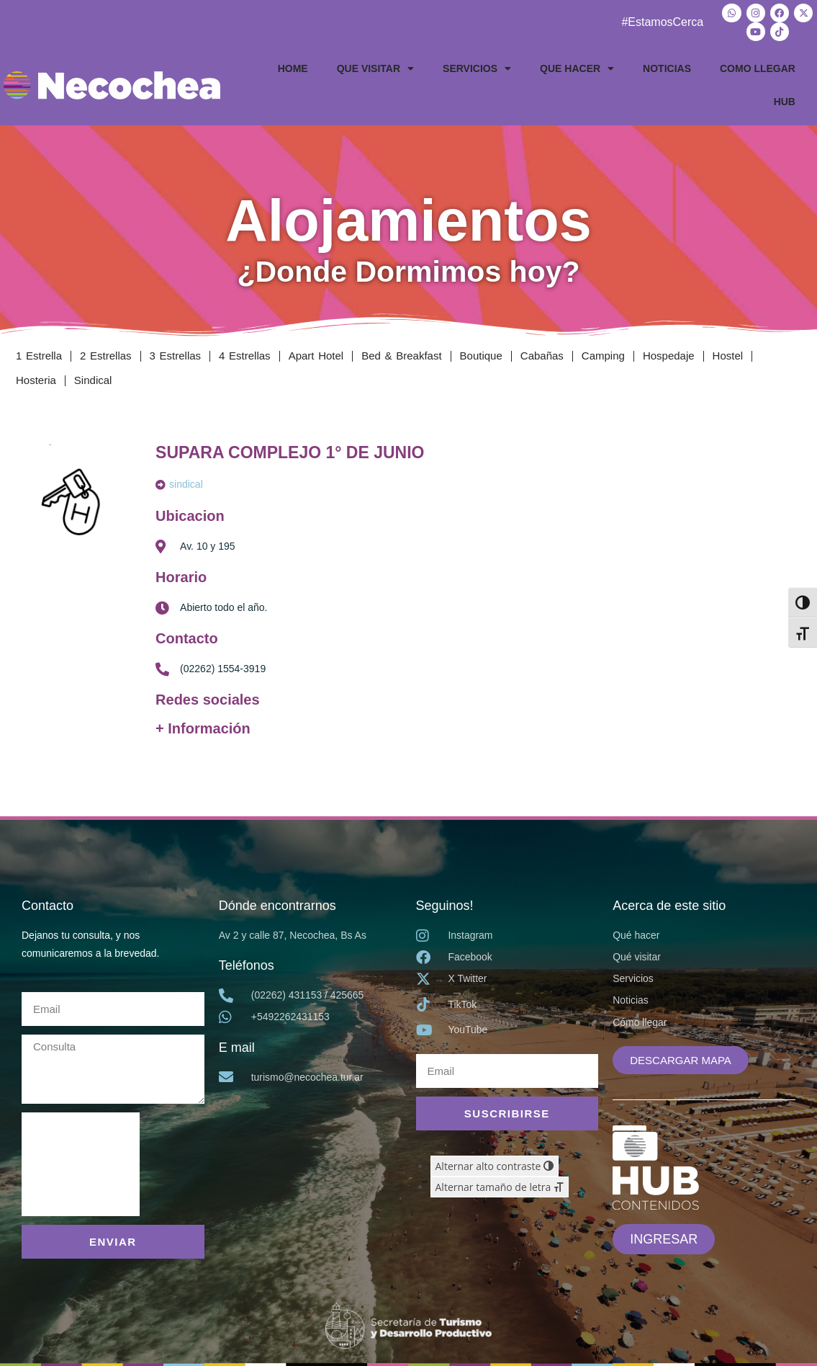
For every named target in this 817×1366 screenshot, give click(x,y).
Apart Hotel (316, 355)
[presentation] (81, 1163)
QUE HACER (577, 68)
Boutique (481, 355)
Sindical (93, 380)
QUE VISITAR (375, 68)
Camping (603, 355)
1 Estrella (39, 355)
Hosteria (36, 380)
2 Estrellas (106, 355)
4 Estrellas (245, 355)
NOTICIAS (667, 68)
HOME (293, 68)
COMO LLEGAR (757, 68)
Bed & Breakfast (401, 355)
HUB (784, 101)
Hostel (728, 355)
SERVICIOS (477, 68)
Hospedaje (669, 355)
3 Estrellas (176, 355)
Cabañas (542, 355)
